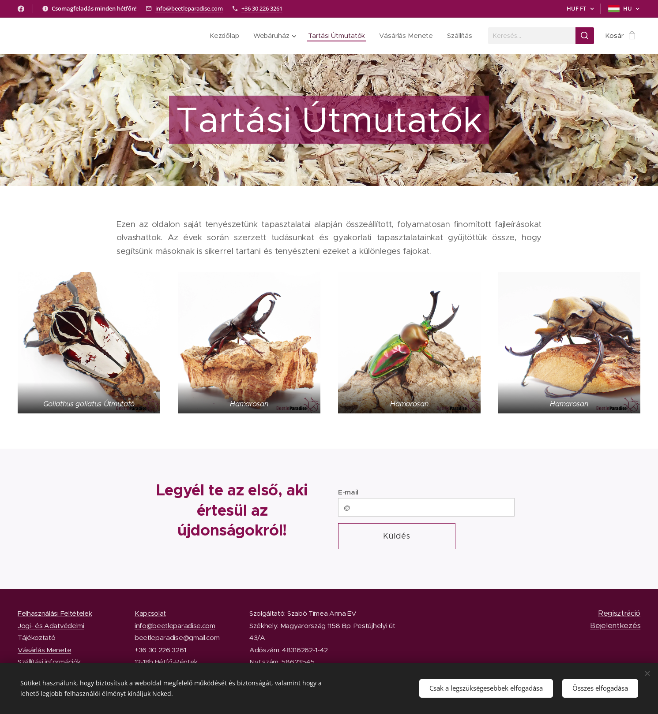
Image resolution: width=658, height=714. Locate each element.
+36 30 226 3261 (261, 8)
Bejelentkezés (615, 625)
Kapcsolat (150, 613)
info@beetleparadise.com (189, 8)
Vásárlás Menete (44, 649)
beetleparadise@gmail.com (177, 637)
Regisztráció (619, 613)
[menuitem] (223, 36)
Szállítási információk (49, 662)
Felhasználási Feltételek (55, 613)
